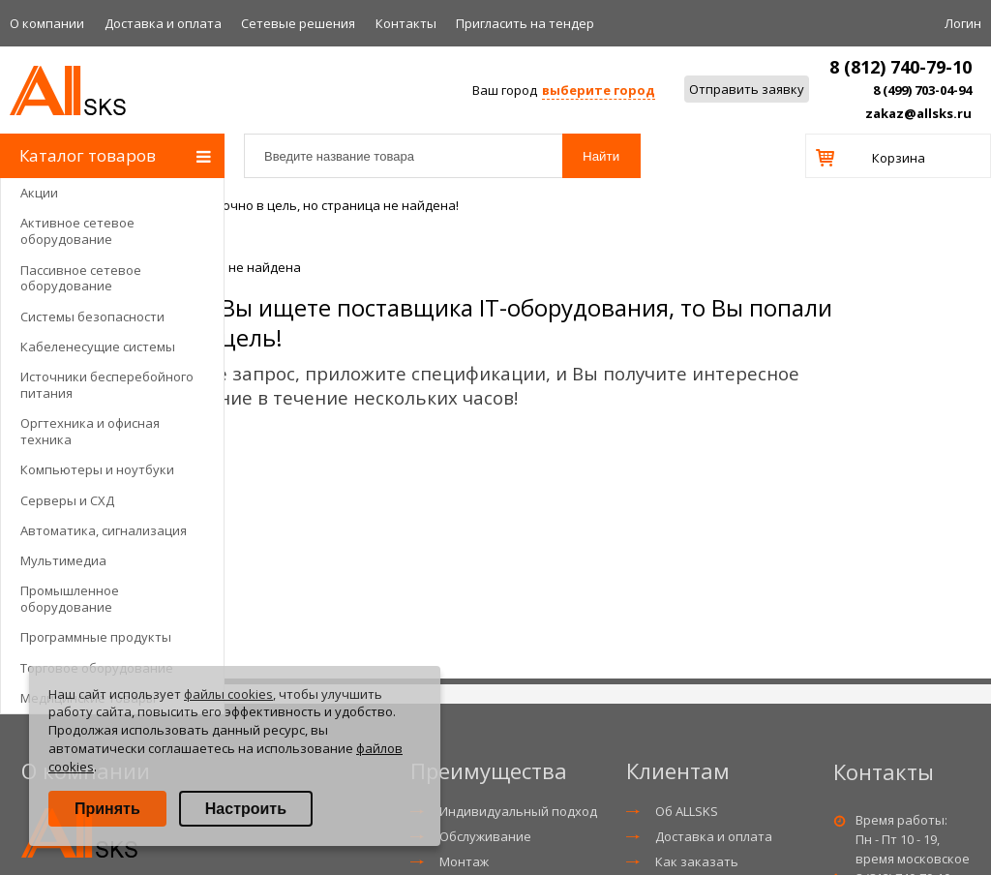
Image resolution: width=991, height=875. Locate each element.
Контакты (405, 23)
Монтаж (464, 861)
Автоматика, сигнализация (103, 530)
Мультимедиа (63, 560)
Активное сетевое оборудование (77, 231)
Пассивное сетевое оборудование (80, 278)
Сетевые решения (298, 23)
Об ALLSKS (686, 811)
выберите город (598, 90)
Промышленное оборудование (69, 599)
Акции (39, 192)
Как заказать (696, 861)
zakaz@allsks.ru (918, 113)
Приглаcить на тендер (525, 23)
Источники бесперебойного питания (107, 385)
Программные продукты (95, 637)
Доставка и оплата (163, 23)
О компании (47, 23)
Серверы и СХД (67, 500)
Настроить (245, 808)
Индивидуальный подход (518, 811)
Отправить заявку (746, 89)
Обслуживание (485, 836)
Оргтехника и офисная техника (90, 431)
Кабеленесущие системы (97, 346)
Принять (107, 808)
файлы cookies (228, 694)
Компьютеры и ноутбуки (97, 469)
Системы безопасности (92, 316)
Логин (963, 23)
